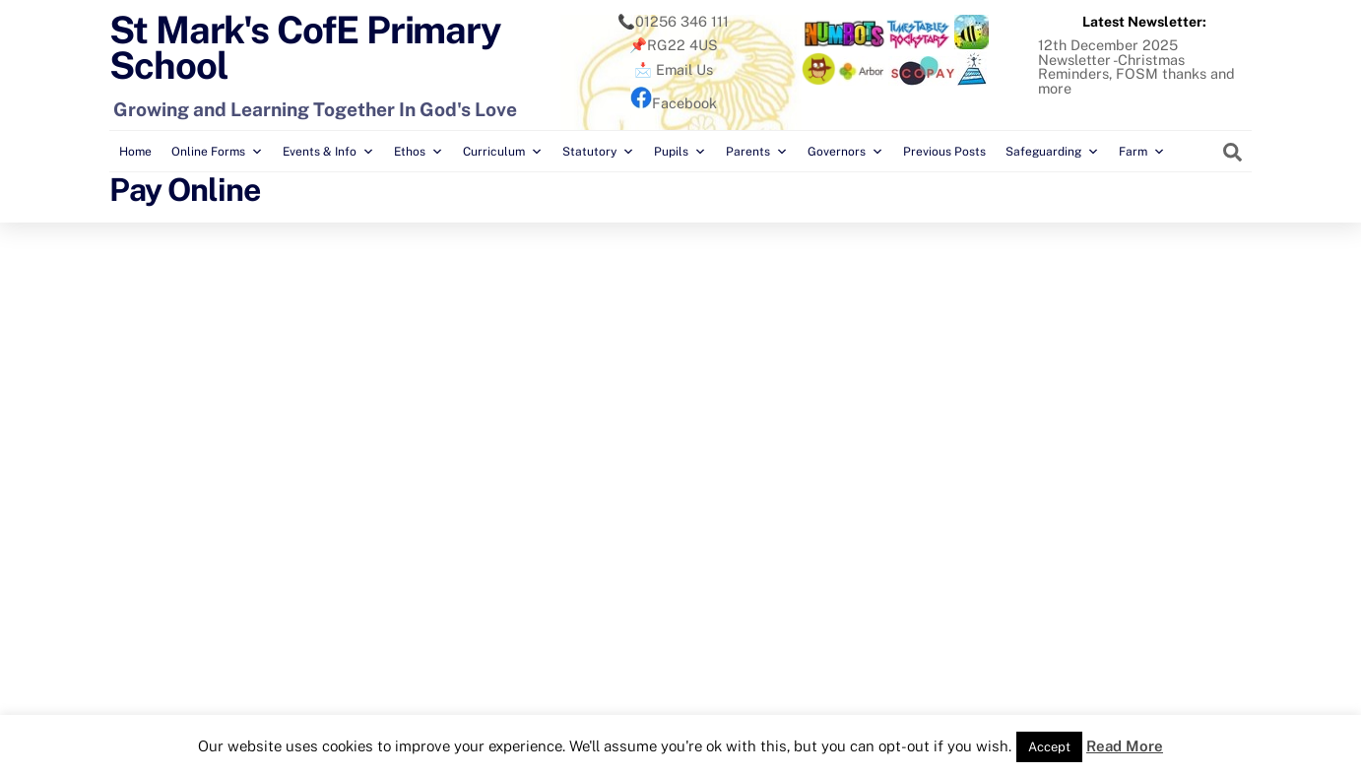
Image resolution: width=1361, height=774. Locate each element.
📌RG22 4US (673, 44)
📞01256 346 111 (673, 21)
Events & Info (328, 151)
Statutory (598, 151)
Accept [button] (1049, 747)
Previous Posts (944, 152)
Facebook (673, 103)
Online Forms (217, 151)
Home (135, 152)
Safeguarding (1052, 151)
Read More (1124, 746)
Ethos (418, 151)
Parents (757, 151)
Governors (845, 151)
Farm (1142, 151)
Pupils (680, 151)
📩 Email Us (673, 69)
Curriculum (503, 151)
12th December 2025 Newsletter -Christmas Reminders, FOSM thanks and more (1136, 66)
